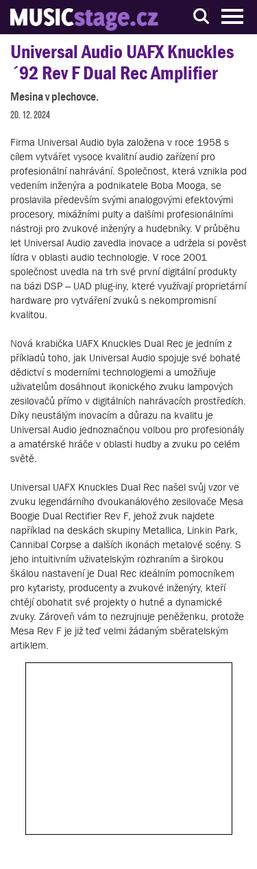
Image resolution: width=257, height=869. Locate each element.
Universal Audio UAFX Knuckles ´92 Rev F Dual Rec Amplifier (122, 62)
